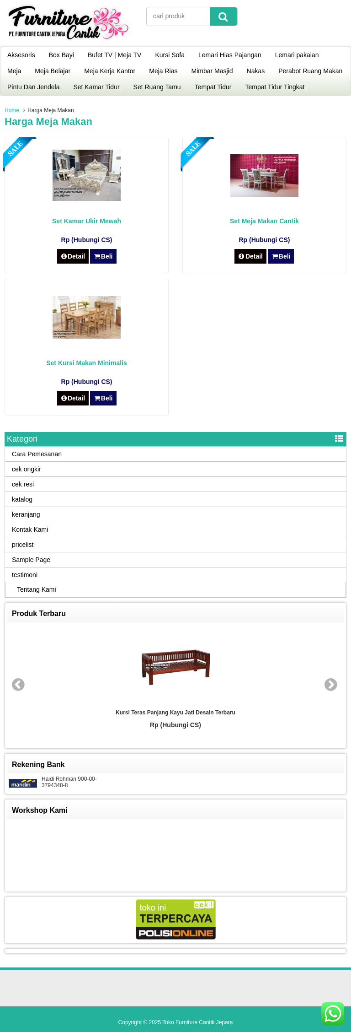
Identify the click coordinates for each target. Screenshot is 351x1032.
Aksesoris (21, 55)
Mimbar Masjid (212, 71)
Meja (14, 71)
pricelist (22, 544)
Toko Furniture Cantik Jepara (197, 1022)
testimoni (24, 574)
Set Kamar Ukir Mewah (86, 221)
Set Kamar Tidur (96, 87)
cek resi (23, 484)
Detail (73, 256)
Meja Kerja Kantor (109, 71)
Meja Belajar (52, 71)
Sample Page (31, 559)
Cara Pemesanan (37, 454)
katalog (22, 499)
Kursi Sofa (170, 55)
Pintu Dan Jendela (33, 87)
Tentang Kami (36, 589)
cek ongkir (26, 469)
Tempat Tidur (213, 87)
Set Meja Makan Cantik (264, 221)
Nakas (256, 71)
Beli (103, 256)
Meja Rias (163, 71)
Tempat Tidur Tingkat (275, 87)
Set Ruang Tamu (157, 87)
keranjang (26, 514)
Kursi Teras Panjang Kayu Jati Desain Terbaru (175, 712)
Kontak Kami (30, 529)
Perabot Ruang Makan (310, 71)
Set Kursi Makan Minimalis (86, 363)
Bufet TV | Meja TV (115, 55)
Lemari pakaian (297, 55)
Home (12, 110)
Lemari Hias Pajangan (229, 55)
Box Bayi (61, 55)
